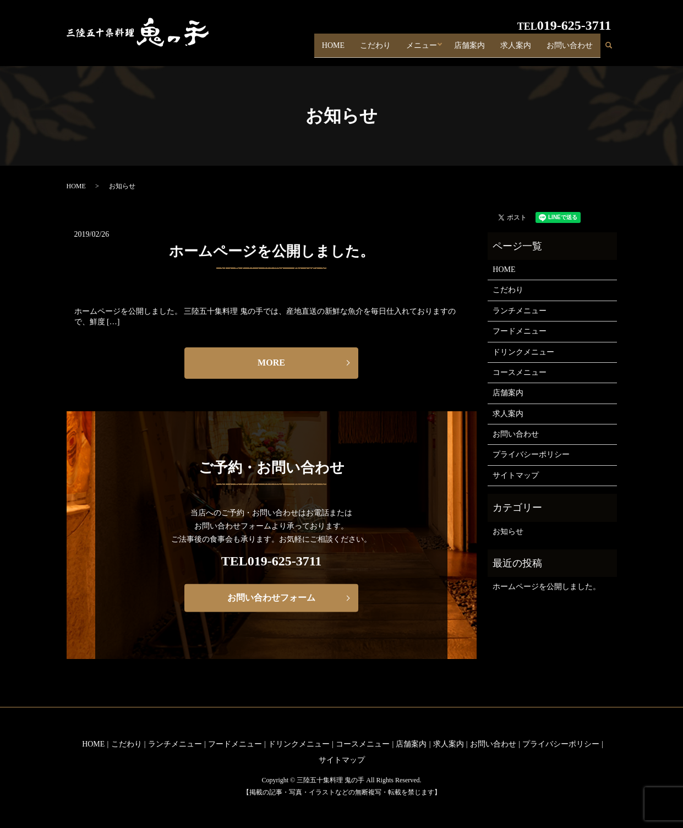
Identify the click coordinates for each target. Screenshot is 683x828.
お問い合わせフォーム (271, 597)
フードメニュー (520, 331)
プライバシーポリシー (531, 454)
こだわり (373, 49)
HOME (330, 49)
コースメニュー (520, 372)
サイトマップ (516, 475)
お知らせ (508, 531)
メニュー (419, 49)
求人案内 (515, 49)
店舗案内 (469, 49)
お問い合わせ (570, 49)
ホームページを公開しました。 (271, 251)
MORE (271, 362)
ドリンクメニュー (523, 352)
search (613, 49)
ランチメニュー (520, 311)
